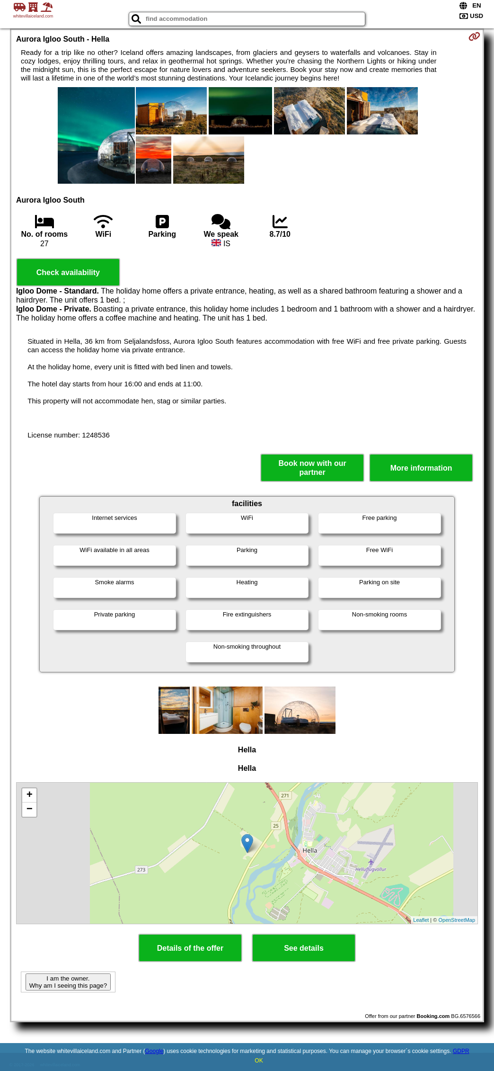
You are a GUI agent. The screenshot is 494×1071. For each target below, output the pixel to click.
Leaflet (421, 920)
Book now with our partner (312, 467)
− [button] (29, 810)
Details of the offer (190, 948)
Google (154, 1051)
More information (421, 468)
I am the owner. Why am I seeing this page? (68, 982)
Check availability (68, 272)
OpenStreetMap (456, 920)
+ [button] (29, 795)
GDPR (461, 1051)
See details (304, 948)
